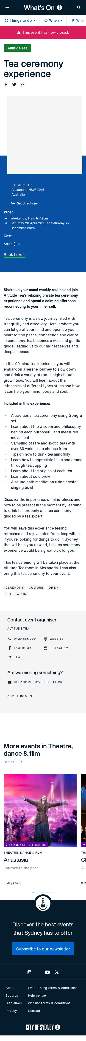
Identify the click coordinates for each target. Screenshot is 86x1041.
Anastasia (16, 859)
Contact (34, 1010)
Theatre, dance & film (23, 853)
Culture (36, 588)
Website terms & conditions (49, 1003)
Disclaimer (14, 1003)
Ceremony (14, 588)
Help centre (37, 995)
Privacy (11, 1010)
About (10, 987)
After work (16, 594)
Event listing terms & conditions (52, 987)
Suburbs (12, 995)
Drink (54, 588)
